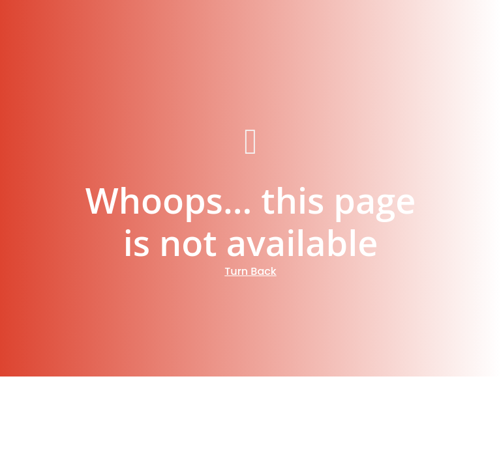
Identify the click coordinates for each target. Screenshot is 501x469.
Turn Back (250, 271)
